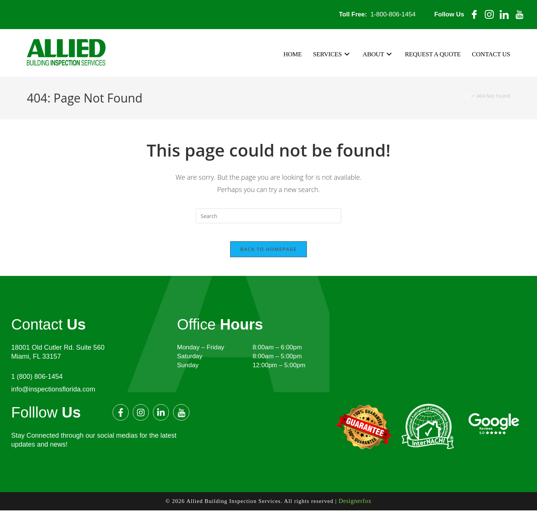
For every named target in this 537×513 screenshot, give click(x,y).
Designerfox (355, 504)
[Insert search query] (268, 215)
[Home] (467, 95)
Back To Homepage (268, 253)
